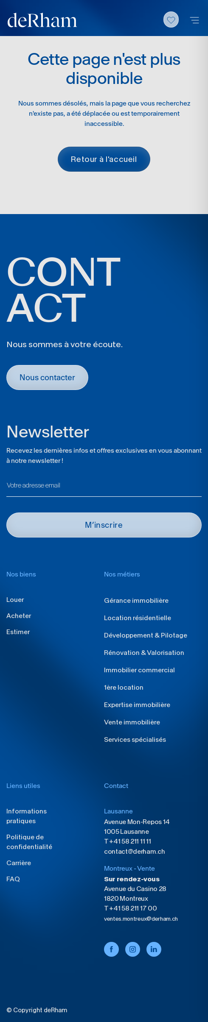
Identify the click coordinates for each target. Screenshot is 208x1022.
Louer (15, 600)
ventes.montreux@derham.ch (141, 918)
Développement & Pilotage (145, 635)
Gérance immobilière (136, 600)
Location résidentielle (137, 618)
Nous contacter (47, 377)
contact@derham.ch (134, 851)
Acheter (18, 616)
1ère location (123, 687)
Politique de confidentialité (29, 842)
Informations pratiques (26, 816)
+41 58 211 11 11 (129, 841)
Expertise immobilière (137, 705)
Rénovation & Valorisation (144, 653)
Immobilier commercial (139, 670)
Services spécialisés (135, 739)
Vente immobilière (132, 722)
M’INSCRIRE (104, 525)
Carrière (18, 863)
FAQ (13, 879)
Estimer (18, 632)
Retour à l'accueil (104, 159)
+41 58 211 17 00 (132, 908)
